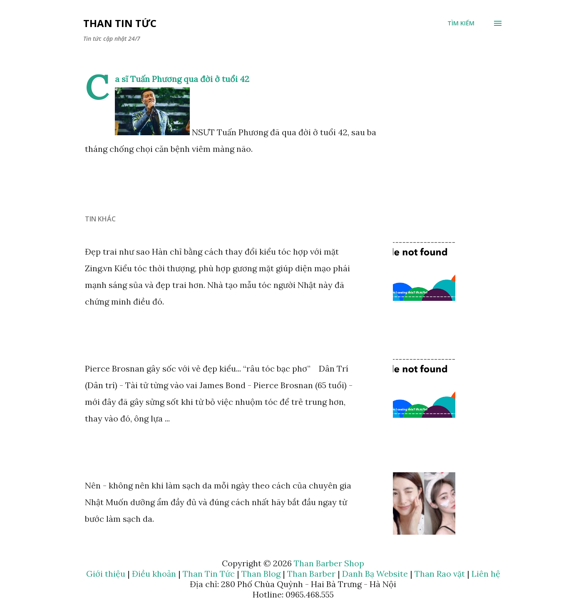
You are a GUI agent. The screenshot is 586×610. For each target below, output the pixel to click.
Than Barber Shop (329, 563)
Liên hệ (486, 573)
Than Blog (261, 573)
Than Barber (311, 573)
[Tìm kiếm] (460, 23)
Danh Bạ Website (375, 573)
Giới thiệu (105, 573)
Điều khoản (154, 573)
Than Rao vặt (440, 573)
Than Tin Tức (119, 23)
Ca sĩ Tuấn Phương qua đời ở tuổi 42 (182, 79)
